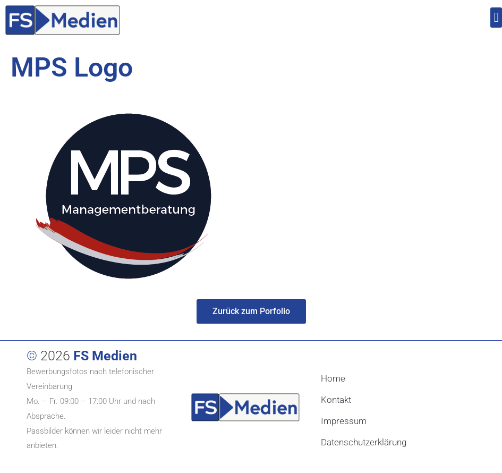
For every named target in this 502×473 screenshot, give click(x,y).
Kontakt (336, 399)
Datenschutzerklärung (363, 442)
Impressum (344, 421)
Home (333, 378)
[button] (496, 17)
